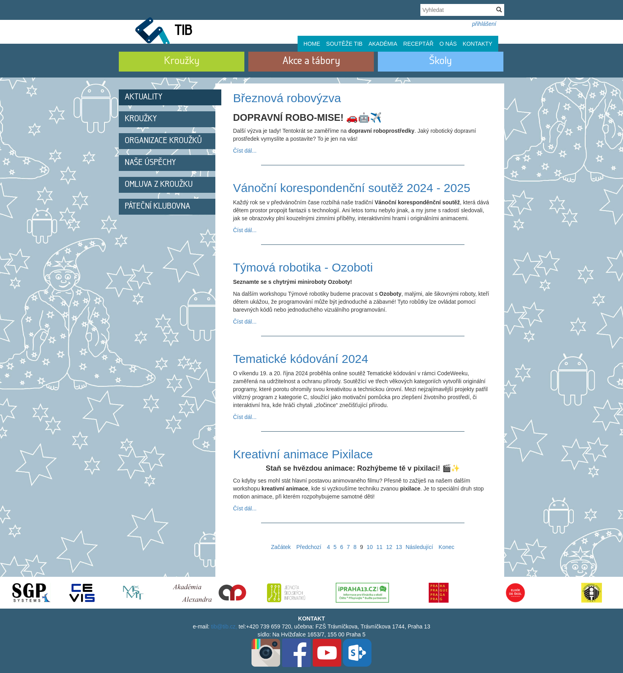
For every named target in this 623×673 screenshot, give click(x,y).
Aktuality (144, 97)
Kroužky (141, 119)
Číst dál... (245, 150)
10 (370, 547)
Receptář (418, 44)
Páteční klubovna (157, 206)
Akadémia (382, 44)
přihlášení (484, 24)
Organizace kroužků (163, 141)
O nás (448, 44)
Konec (447, 547)
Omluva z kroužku (159, 184)
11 (379, 547)
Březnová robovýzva (287, 98)
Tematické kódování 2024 (300, 358)
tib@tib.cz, (224, 626)
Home (312, 44)
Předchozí (308, 547)
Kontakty (477, 44)
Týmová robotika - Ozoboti (303, 267)
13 (399, 547)
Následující (419, 547)
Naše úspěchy (150, 163)
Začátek (281, 547)
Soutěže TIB (344, 44)
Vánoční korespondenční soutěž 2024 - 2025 (351, 187)
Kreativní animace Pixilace (303, 454)
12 (389, 547)
